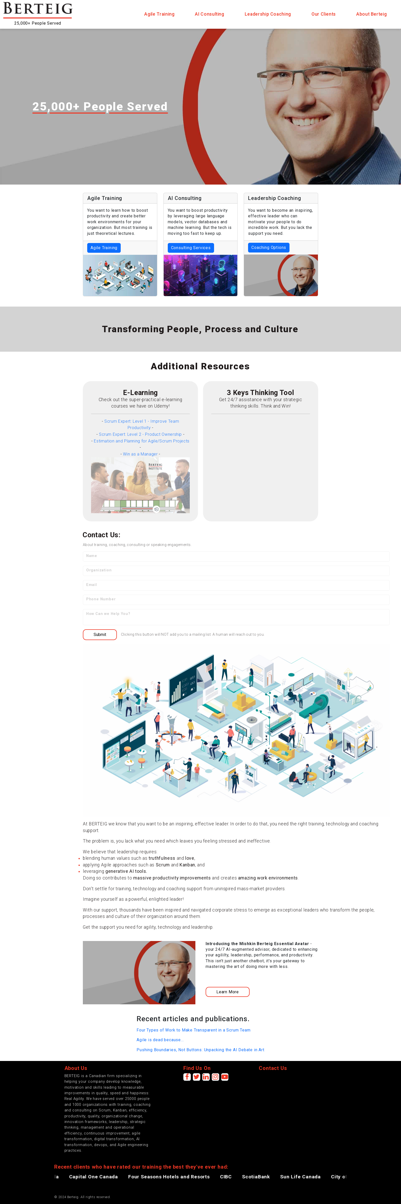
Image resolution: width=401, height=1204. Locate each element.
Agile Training (104, 247)
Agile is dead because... (160, 1039)
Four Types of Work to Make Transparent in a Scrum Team (193, 1030)
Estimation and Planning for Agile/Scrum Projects (142, 441)
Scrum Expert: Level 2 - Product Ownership (140, 434)
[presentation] (298, 1083)
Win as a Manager (140, 454)
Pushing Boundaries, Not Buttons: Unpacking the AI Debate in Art (200, 1049)
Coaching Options (268, 247)
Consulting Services (191, 247)
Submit (100, 634)
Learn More (227, 991)
